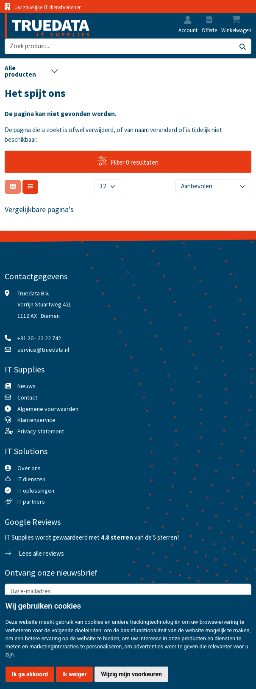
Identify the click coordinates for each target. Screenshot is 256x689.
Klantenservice (36, 420)
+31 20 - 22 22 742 (39, 338)
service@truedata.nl (43, 349)
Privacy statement (40, 431)
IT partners (31, 501)
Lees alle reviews (34, 553)
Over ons (29, 468)
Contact (27, 397)
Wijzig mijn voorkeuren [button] (131, 674)
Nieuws (26, 386)
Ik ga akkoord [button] (30, 674)
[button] (188, 20)
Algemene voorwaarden (47, 409)
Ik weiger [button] (74, 674)
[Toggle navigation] (31, 71)
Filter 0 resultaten (128, 161)
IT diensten (31, 479)
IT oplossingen (35, 490)
